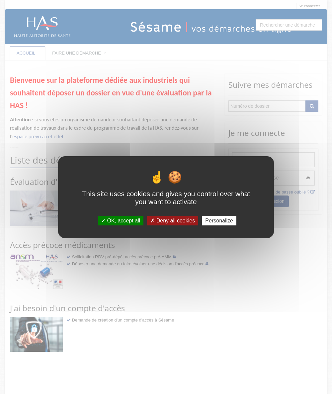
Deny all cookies (172, 220)
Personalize (219, 220)
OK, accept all (120, 220)
